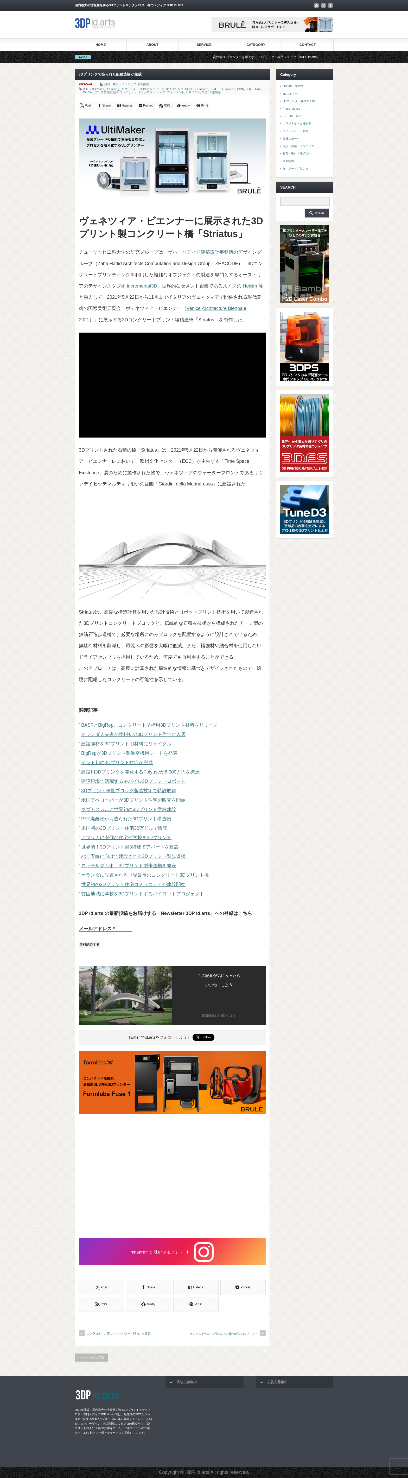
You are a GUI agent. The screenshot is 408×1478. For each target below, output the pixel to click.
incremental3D (142, 286)
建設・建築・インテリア (120, 84)
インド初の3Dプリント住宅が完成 (117, 762)
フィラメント (175, 92)
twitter (323, 5)
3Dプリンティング (152, 89)
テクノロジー (146, 92)
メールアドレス (97, 928)
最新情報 (143, 84)
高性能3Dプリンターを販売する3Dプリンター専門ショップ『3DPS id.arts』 (275, 57)
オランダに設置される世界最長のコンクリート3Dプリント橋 (145, 875)
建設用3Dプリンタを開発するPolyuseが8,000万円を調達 (140, 772)
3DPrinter (98, 89)
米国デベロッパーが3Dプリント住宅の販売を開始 (133, 800)
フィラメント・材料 (295, 131)
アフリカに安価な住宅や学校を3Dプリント (126, 837)
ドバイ (161, 92)
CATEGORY (255, 45)
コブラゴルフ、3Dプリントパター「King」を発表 (118, 1333)
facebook (330, 5)
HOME (100, 45)
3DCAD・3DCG (293, 86)
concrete (202, 89)
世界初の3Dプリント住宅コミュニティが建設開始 (133, 884)
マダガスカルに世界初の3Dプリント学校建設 (128, 809)
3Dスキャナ (290, 93)
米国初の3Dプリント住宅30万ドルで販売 (124, 828)
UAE (258, 89)
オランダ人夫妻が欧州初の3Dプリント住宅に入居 (133, 734)
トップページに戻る (91, 1357)
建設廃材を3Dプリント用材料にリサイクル (126, 743)
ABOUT (152, 45)
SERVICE (204, 45)
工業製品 (215, 92)
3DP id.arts (197, 1472)
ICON (240, 89)
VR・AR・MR (292, 116)
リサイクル (193, 92)
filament (230, 89)
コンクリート (128, 92)
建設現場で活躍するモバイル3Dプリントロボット (133, 781)
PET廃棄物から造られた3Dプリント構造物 (126, 818)
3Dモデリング (174, 89)
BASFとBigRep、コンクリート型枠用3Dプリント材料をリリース (149, 725)
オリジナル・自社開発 (297, 123)
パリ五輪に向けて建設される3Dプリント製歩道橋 (133, 856)
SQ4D (249, 89)
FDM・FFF (217, 89)
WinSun (88, 92)
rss (316, 5)
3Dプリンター (130, 89)
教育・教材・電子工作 (297, 153)
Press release (291, 108)
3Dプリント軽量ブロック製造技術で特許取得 (128, 790)
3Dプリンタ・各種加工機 (299, 101)
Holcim (250, 286)
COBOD (190, 89)
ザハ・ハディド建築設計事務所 (200, 252)
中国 (204, 92)
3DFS (87, 89)
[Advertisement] (172, 1176)
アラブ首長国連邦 (106, 92)
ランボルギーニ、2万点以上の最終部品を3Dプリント (224, 1333)
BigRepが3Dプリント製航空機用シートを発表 (129, 753)
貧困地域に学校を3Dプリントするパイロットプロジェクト (142, 893)
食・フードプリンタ (295, 168)
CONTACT (307, 45)
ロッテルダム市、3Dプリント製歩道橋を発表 (128, 865)
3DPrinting (112, 89)
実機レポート (291, 138)
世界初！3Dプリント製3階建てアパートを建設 (130, 847)
